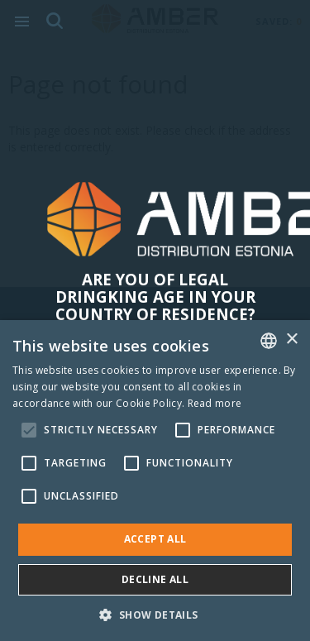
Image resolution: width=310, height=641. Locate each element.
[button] (155, 614)
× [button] (291, 339)
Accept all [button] (155, 539)
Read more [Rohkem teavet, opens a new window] (215, 403)
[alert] (155, 480)
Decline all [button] (155, 579)
